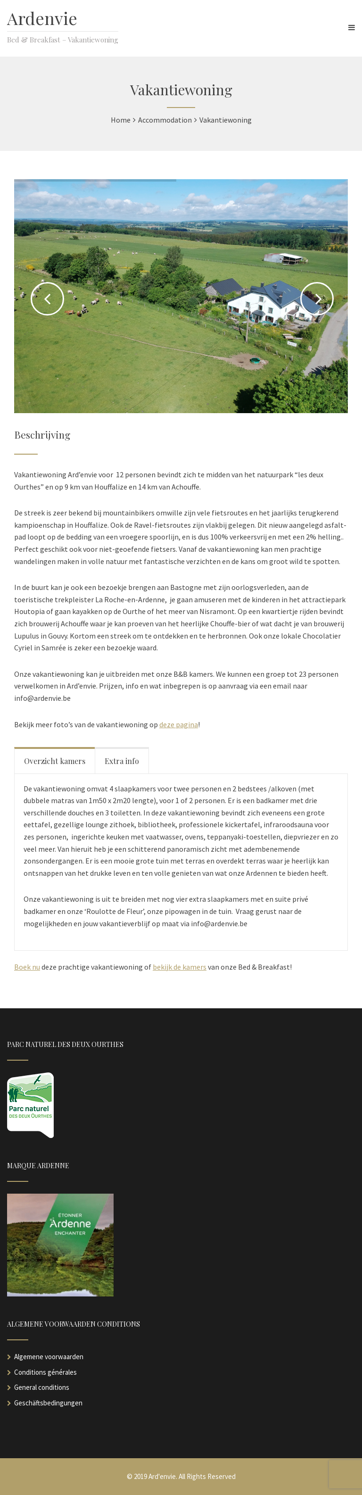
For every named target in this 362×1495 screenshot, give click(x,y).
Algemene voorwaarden (48, 1356)
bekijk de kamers (179, 967)
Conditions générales (45, 1372)
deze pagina (178, 724)
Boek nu (27, 967)
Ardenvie (42, 18)
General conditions (41, 1387)
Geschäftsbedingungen (48, 1402)
